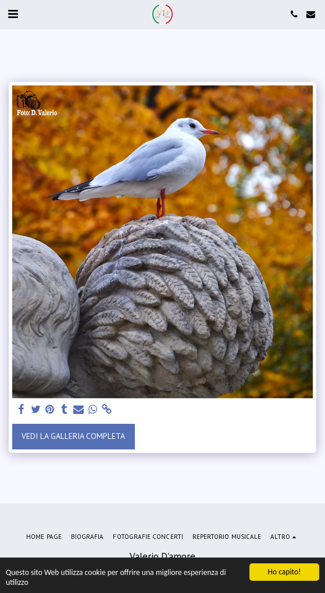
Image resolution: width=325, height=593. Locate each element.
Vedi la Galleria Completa (73, 436)
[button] (13, 14)
